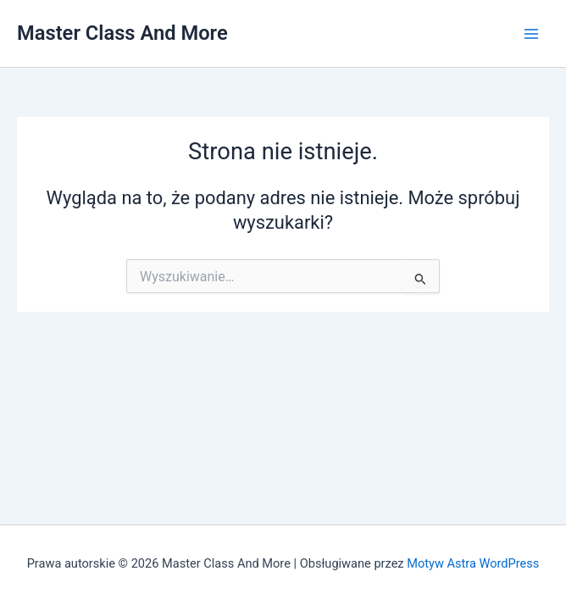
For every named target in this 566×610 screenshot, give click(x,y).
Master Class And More (122, 33)
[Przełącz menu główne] (531, 34)
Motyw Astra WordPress (473, 563)
